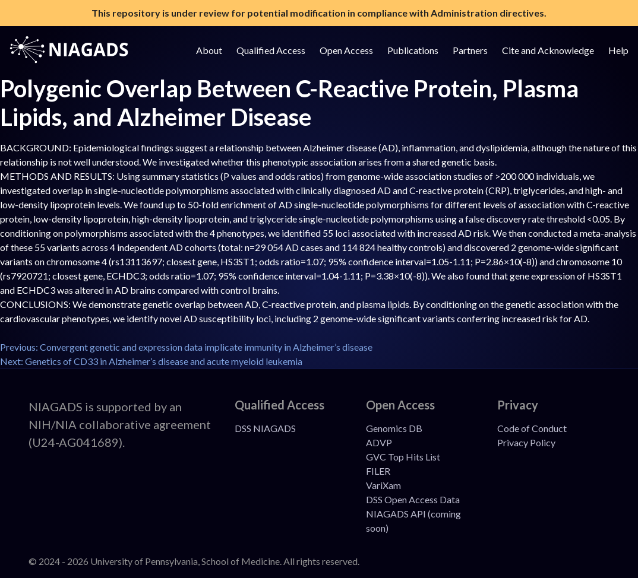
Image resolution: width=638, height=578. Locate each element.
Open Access (346, 50)
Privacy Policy (526, 442)
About (209, 50)
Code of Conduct (532, 428)
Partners (470, 50)
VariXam (383, 485)
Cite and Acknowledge (548, 50)
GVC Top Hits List (403, 456)
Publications (412, 50)
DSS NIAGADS (265, 428)
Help (618, 50)
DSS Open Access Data (413, 499)
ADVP (379, 442)
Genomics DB (394, 428)
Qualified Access (270, 50)
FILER (378, 471)
